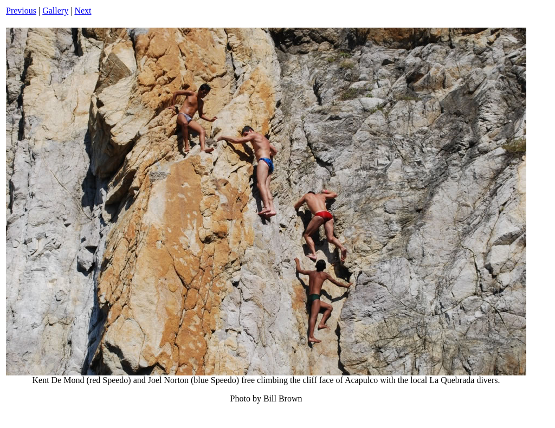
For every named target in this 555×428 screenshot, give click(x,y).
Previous (21, 10)
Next (82, 10)
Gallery (55, 10)
